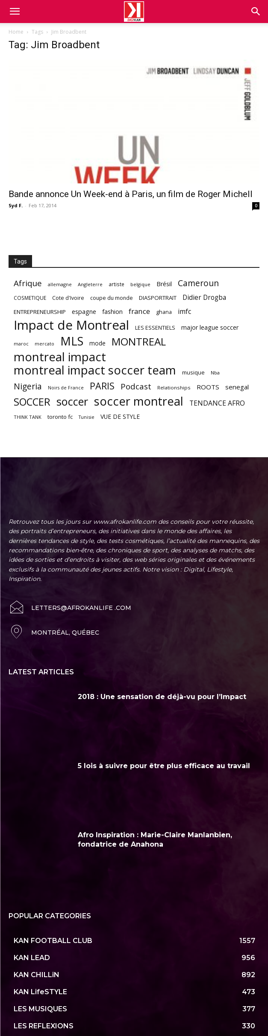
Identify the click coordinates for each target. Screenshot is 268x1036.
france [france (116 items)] (139, 311)
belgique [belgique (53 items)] (140, 284)
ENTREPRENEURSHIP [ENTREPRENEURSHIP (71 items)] (40, 312)
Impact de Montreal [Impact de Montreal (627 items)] (71, 325)
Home (16, 31)
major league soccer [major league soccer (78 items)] (210, 327)
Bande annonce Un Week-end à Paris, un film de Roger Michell (131, 194)
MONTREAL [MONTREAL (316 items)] (139, 341)
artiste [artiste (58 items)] (116, 284)
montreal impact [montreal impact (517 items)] (60, 356)
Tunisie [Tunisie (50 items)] (86, 417)
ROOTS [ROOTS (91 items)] (208, 387)
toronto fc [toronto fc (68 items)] (60, 417)
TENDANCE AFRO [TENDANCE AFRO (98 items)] (217, 403)
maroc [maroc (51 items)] (21, 343)
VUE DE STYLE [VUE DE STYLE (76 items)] (120, 416)
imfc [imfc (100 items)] (184, 311)
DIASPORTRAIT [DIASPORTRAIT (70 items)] (158, 298)
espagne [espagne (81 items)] (84, 312)
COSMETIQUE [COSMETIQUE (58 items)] (30, 297)
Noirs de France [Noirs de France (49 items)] (66, 388)
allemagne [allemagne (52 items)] (60, 284)
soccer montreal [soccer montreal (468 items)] (138, 401)
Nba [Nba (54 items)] (215, 372)
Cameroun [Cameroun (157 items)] (198, 283)
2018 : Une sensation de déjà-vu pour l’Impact (162, 697)
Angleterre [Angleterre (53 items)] (90, 284)
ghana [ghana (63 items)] (164, 312)
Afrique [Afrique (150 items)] (28, 283)
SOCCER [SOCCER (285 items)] (32, 402)
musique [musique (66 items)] (193, 372)
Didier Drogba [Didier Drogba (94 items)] (204, 297)
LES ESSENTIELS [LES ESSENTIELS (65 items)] (155, 327)
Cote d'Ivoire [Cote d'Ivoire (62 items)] (68, 298)
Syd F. (16, 205)
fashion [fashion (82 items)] (112, 312)
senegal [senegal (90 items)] (237, 387)
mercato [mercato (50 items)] (44, 343)
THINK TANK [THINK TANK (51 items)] (27, 417)
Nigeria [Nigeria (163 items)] (28, 386)
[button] (256, 11)
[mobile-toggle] (14, 11)
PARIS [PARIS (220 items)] (102, 385)
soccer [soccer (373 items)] (72, 401)
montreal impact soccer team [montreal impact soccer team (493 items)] (95, 370)
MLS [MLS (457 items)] (71, 341)
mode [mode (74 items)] (97, 343)
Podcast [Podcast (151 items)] (136, 386)
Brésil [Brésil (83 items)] (164, 284)
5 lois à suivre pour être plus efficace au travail (164, 766)
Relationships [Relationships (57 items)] (174, 387)
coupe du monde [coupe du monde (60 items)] (111, 298)
